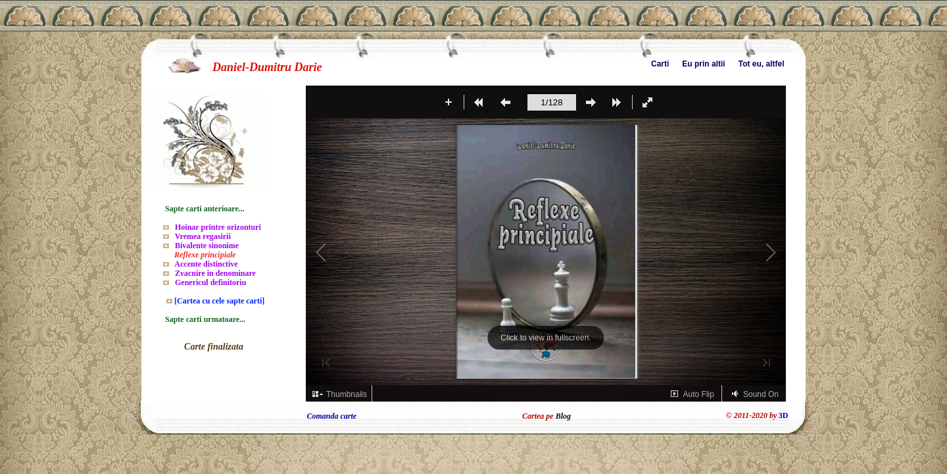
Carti (660, 63)
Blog (563, 416)
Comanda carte (332, 416)
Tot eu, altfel (762, 63)
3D (784, 415)
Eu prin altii (703, 63)
